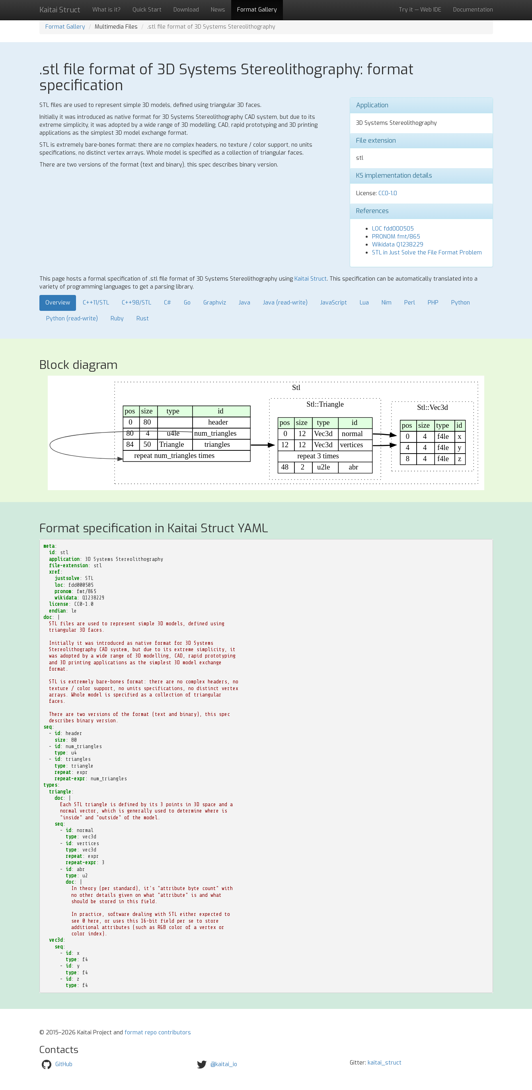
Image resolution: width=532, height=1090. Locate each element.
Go (187, 302)
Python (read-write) (72, 318)
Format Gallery (257, 10)
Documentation (473, 10)
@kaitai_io (223, 1064)
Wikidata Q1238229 (397, 244)
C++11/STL (96, 302)
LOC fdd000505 (393, 229)
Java (244, 302)
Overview (57, 302)
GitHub (63, 1064)
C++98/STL (136, 302)
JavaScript (333, 302)
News (218, 10)
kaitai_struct (384, 1063)
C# (167, 302)
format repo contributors (158, 1032)
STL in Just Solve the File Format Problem (427, 252)
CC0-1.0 (387, 193)
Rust (142, 318)
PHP (433, 302)
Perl (409, 302)
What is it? (106, 10)
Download (186, 10)
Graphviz (214, 302)
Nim (387, 302)
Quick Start (147, 10)
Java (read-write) (285, 302)
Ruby (117, 318)
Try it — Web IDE (420, 10)
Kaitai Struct (310, 279)
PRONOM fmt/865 (396, 236)
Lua (364, 302)
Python (460, 302)
